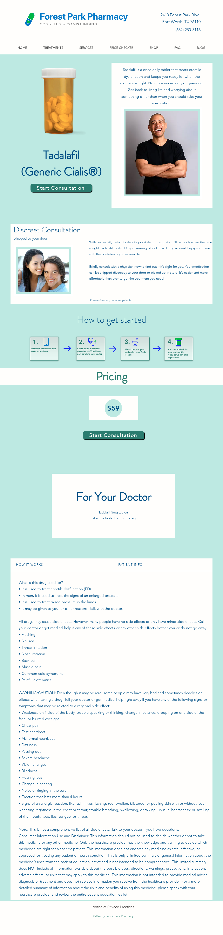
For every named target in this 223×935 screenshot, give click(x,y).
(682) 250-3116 (188, 29)
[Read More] (75, 19)
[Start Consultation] (61, 188)
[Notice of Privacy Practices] (113, 907)
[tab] (62, 564)
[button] (53, 48)
